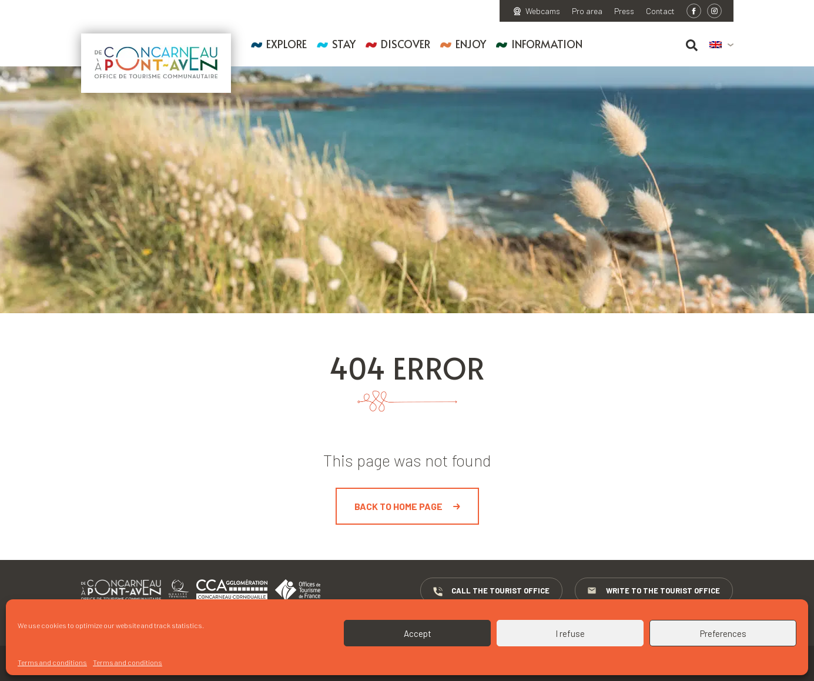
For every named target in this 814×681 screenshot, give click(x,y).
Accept (417, 633)
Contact (660, 11)
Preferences (723, 633)
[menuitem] (721, 45)
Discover (405, 43)
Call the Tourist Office (491, 591)
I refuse (570, 633)
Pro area (587, 11)
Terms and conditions (52, 662)
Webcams (542, 11)
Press (624, 11)
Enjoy (470, 43)
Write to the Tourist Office (654, 591)
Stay (344, 43)
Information (546, 43)
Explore (286, 43)
